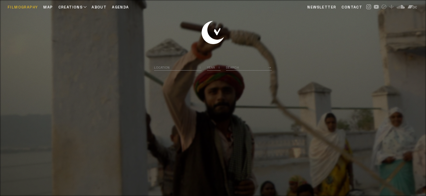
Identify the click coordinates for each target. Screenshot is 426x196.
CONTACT (352, 7)
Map (48, 7)
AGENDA (120, 7)
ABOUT (99, 7)
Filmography (23, 7)
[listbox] (214, 67)
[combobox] (178, 67)
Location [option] (162, 67)
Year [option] (211, 67)
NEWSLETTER (321, 7)
